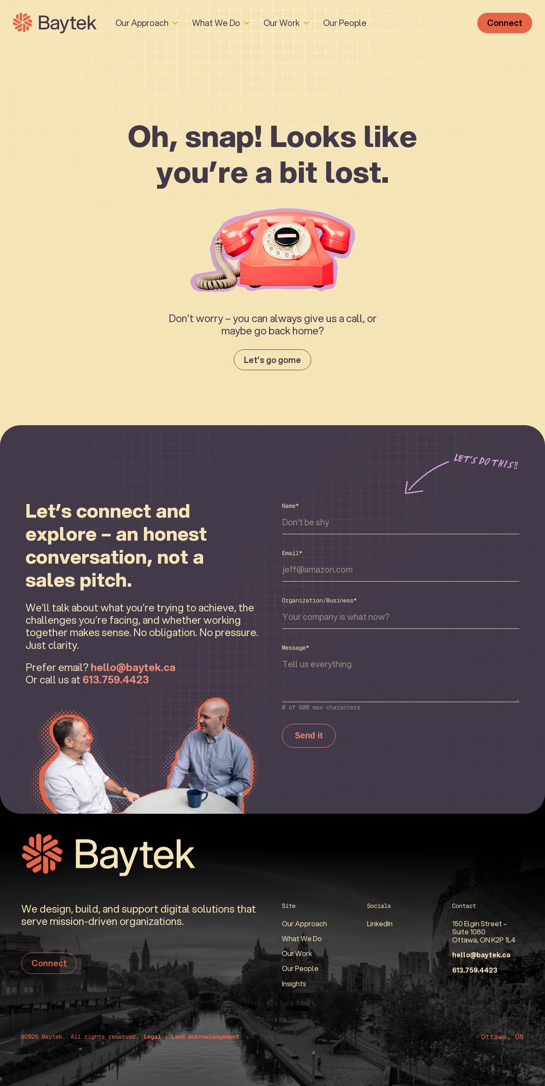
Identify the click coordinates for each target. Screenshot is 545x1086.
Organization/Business (319, 600)
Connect (504, 23)
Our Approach (142, 23)
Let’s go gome (272, 360)
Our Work (282, 23)
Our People (345, 23)
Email (292, 553)
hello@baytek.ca (481, 954)
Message (295, 647)
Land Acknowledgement (205, 1036)
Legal (152, 1036)
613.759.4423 (474, 970)
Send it (309, 735)
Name (290, 506)
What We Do (216, 23)
